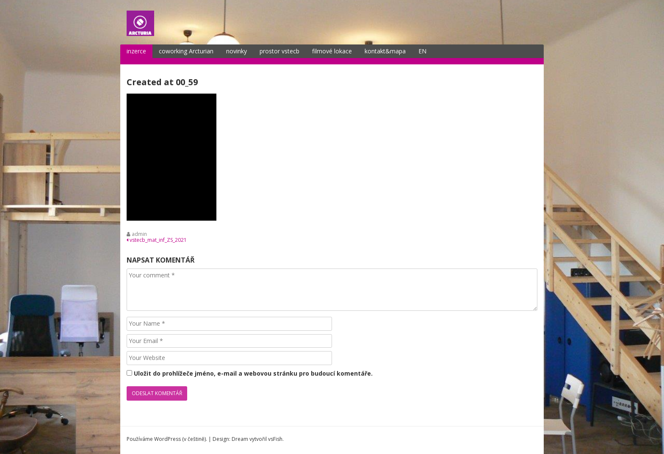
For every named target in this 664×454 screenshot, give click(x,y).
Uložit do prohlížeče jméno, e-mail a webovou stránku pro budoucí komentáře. (253, 373)
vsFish (275, 439)
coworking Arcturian (186, 51)
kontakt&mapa (385, 51)
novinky (236, 51)
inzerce (136, 51)
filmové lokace (332, 51)
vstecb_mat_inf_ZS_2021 (157, 240)
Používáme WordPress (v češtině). (167, 439)
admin (139, 234)
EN (422, 51)
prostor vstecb (279, 51)
